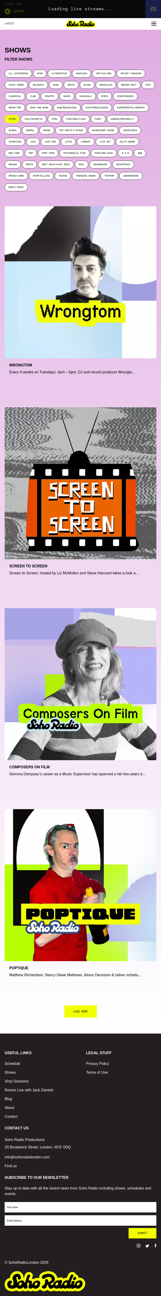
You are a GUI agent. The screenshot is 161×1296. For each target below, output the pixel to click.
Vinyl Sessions (17, 1081)
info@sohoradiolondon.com (27, 1157)
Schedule (12, 1064)
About (9, 1108)
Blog (8, 1099)
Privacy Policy (97, 1064)
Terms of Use (97, 1072)
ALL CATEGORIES (18, 73)
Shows (10, 1072)
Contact (11, 1116)
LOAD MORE (80, 1011)
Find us (11, 1166)
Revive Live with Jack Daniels (29, 1090)
